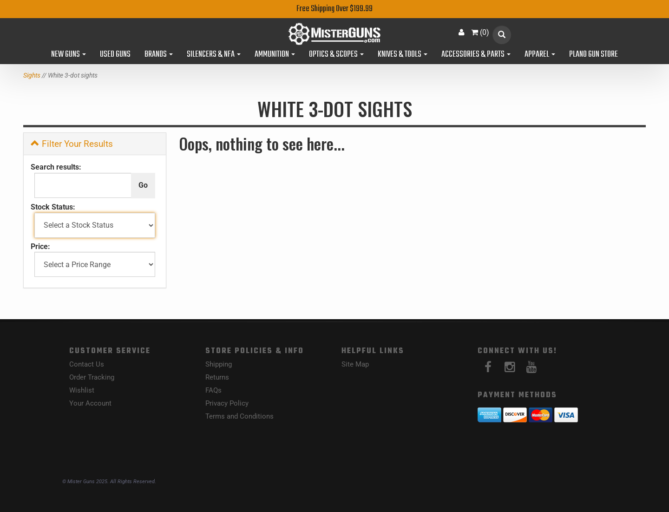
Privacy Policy (227, 403)
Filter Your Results (72, 143)
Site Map (355, 364)
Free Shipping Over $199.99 (334, 9)
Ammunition (275, 55)
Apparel (540, 55)
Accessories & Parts (476, 55)
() (480, 32)
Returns (217, 377)
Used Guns (115, 55)
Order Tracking (91, 377)
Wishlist (81, 390)
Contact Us (86, 364)
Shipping (218, 364)
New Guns (68, 55)
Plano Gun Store (593, 55)
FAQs (213, 390)
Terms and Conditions (239, 416)
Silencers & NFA (214, 55)
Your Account (90, 403)
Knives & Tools (402, 55)
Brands (158, 55)
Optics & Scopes (336, 55)
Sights (31, 75)
